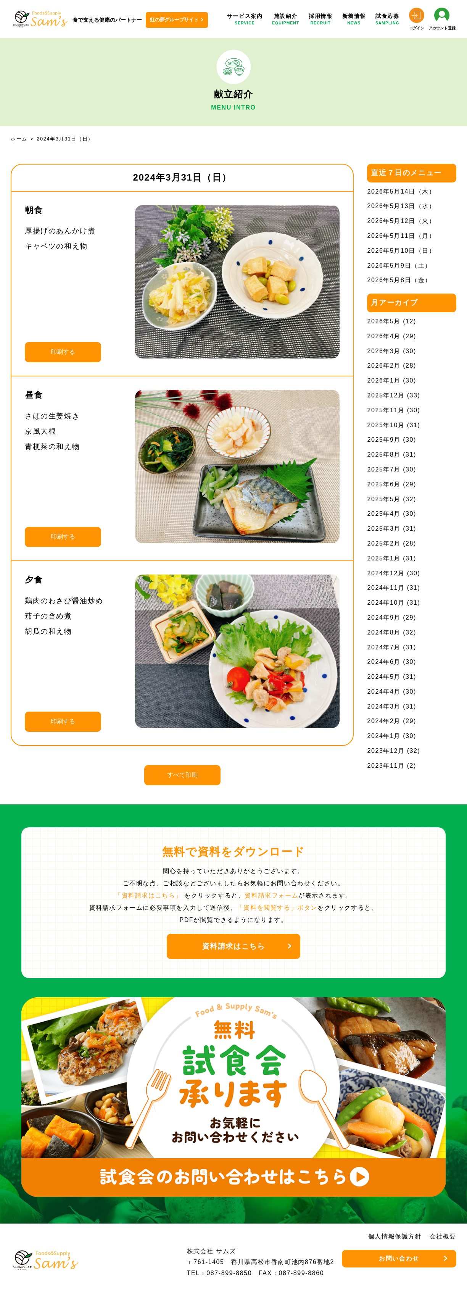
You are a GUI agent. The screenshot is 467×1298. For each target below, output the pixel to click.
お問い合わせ (399, 1258)
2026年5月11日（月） (401, 235)
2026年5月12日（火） (401, 221)
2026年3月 (384, 351)
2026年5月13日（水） (401, 206)
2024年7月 (384, 647)
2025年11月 (385, 410)
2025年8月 (384, 454)
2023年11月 (385, 765)
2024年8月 (384, 632)
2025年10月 (385, 425)
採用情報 (320, 20)
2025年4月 (384, 513)
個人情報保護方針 (395, 1236)
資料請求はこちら (233, 946)
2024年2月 (384, 721)
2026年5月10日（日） (401, 250)
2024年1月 (384, 736)
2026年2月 (384, 365)
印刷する (63, 352)
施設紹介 (285, 20)
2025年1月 (384, 558)
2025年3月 (384, 528)
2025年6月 (384, 484)
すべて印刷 (182, 775)
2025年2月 (384, 543)
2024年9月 (384, 617)
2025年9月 (384, 439)
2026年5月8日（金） (399, 280)
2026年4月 (384, 336)
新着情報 (354, 20)
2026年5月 (384, 321)
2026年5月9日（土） (399, 265)
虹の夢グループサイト (174, 20)
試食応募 (387, 20)
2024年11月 (385, 587)
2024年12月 (385, 573)
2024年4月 (384, 691)
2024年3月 (384, 706)
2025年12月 (385, 395)
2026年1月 (384, 380)
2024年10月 (385, 602)
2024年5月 (384, 676)
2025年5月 (384, 499)
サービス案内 (245, 20)
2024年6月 (384, 662)
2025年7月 (384, 469)
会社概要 (443, 1236)
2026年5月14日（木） (401, 191)
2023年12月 (385, 750)
